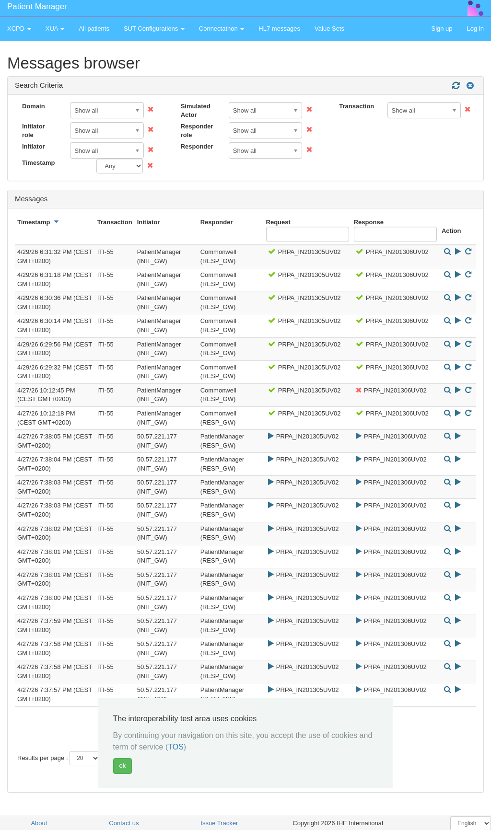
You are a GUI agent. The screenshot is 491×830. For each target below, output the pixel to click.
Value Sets (329, 28)
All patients (94, 28)
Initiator (33, 146)
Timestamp (38, 162)
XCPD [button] (19, 28)
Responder (197, 146)
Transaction (356, 106)
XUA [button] (55, 28)
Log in (475, 28)
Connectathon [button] (222, 28)
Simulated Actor (195, 111)
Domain (33, 106)
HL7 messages (279, 28)
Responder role (197, 131)
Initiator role (33, 131)
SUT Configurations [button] (154, 28)
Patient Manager (37, 6)
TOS (176, 747)
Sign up (441, 28)
